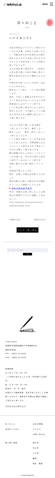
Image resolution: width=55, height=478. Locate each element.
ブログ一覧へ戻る (27, 230)
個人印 (36, 443)
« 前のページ (15, 219)
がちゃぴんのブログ (22, 188)
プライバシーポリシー (15, 406)
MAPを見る (10, 350)
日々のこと (10, 424)
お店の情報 (38, 424)
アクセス (37, 429)
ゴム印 (36, 453)
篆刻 (35, 458)
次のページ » (40, 219)
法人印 (36, 448)
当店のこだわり (12, 429)
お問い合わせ (27, 292)
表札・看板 (38, 464)
